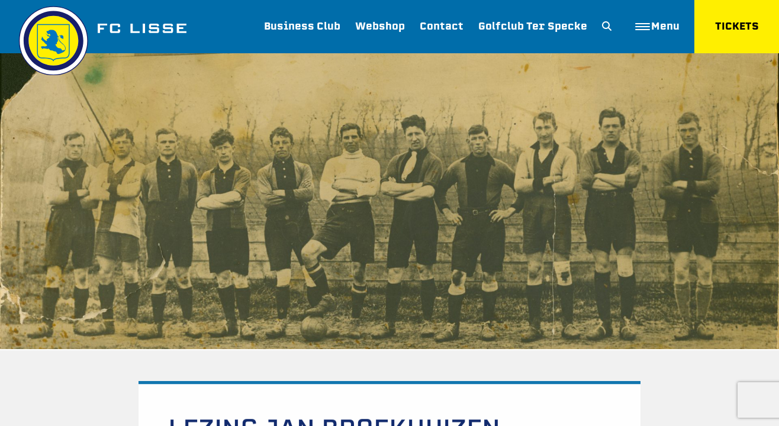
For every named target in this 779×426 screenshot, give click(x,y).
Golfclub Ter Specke (532, 26)
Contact (441, 26)
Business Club (302, 26)
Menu (657, 26)
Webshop (380, 26)
